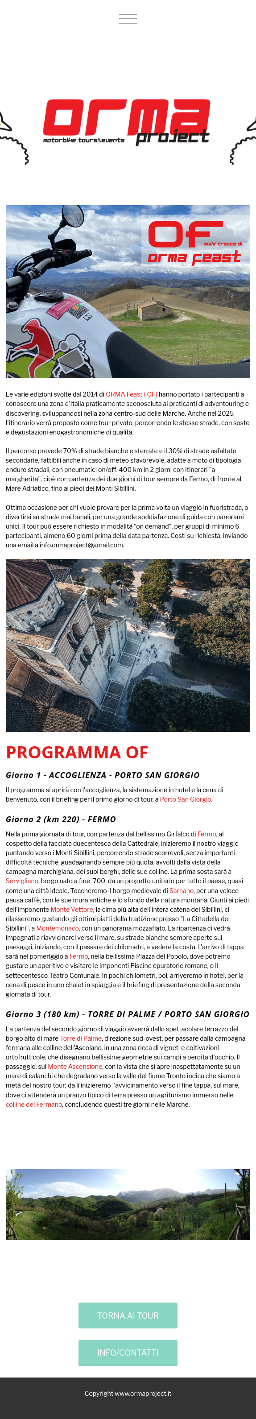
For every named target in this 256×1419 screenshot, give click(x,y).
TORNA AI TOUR (128, 1315)
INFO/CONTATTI (128, 1352)
